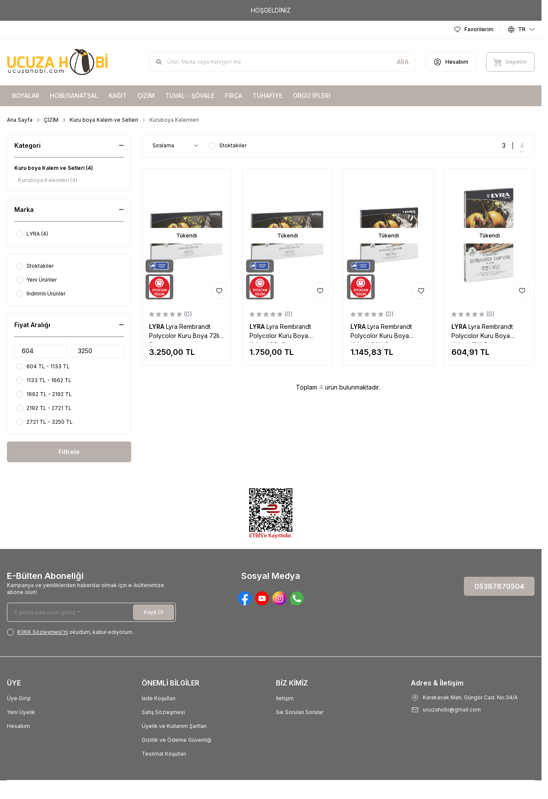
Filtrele (69, 451)
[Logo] (59, 61)
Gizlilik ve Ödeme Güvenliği (176, 740)
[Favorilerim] (473, 29)
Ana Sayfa (19, 120)
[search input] (282, 61)
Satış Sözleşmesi (163, 712)
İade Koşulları (158, 698)
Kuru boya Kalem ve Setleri (104, 120)
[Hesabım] (451, 61)
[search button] (402, 61)
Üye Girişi (19, 698)
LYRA (157, 326)
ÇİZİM (51, 120)
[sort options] (177, 145)
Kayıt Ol (153, 612)
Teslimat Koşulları (164, 753)
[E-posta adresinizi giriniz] (91, 612)
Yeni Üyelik (21, 712)
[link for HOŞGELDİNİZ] (271, 10)
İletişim (285, 698)
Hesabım (18, 726)
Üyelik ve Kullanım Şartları (174, 726)
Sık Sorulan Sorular (299, 712)
